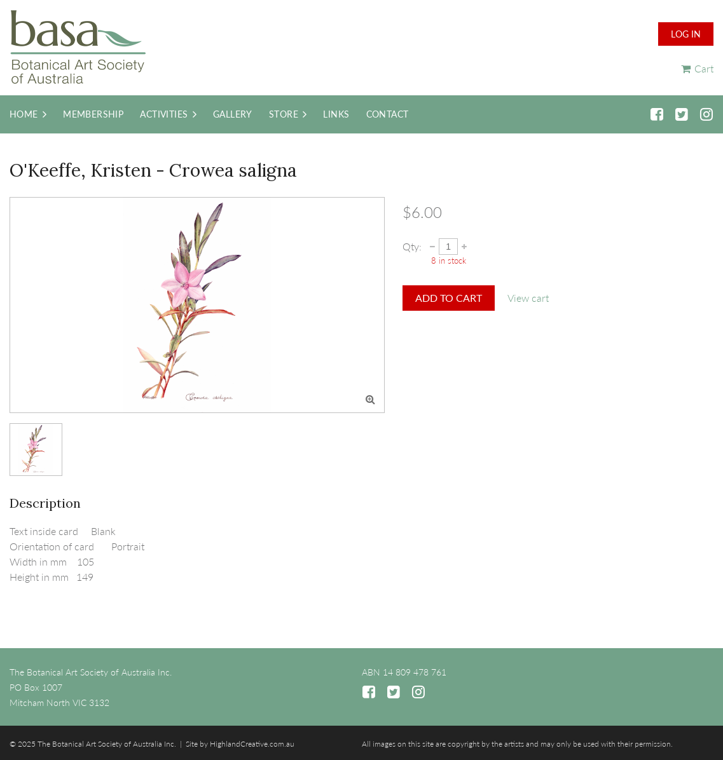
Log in (686, 34)
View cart (528, 298)
